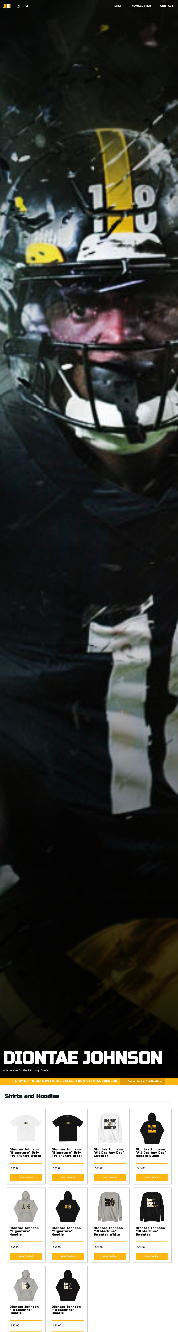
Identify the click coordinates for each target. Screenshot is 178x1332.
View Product (26, 1177)
